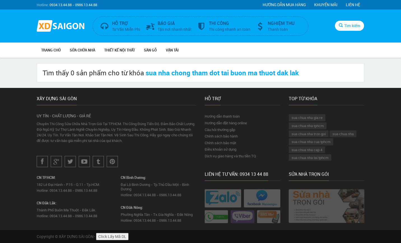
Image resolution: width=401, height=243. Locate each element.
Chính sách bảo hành (221, 136)
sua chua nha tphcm (308, 125)
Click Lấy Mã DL (112, 236)
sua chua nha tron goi (309, 133)
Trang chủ (51, 50)
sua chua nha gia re (307, 117)
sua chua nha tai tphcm (310, 157)
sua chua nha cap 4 (307, 149)
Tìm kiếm (349, 25)
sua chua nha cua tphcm (311, 141)
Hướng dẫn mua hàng (284, 4)
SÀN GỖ (150, 50)
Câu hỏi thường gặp (220, 129)
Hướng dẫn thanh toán (222, 116)
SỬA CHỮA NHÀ (82, 50)
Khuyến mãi (325, 4)
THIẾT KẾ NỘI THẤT (119, 50)
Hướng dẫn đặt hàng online (226, 122)
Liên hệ (353, 4)
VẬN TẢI (172, 50)
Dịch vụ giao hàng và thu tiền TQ (230, 155)
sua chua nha (343, 133)
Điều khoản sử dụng (220, 149)
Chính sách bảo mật (220, 142)
